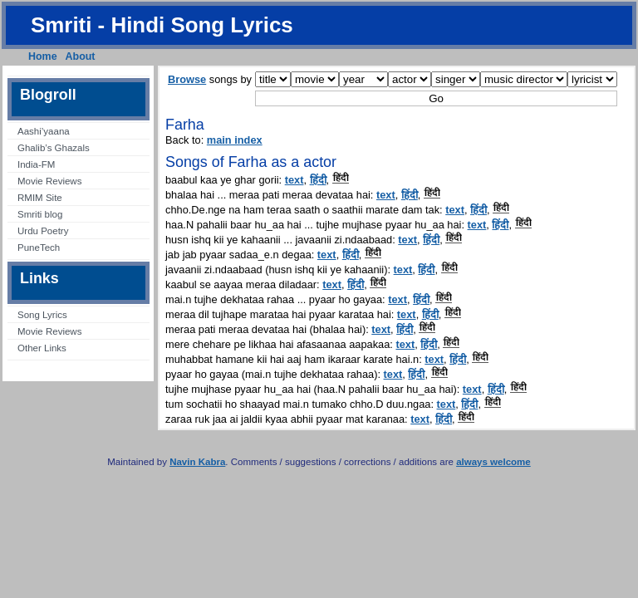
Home (42, 56)
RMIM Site (39, 198)
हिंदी (318, 180)
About (81, 56)
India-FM (36, 164)
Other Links (41, 348)
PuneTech (38, 247)
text (294, 180)
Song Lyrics (42, 315)
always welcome (493, 462)
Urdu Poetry (42, 231)
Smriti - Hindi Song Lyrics (162, 25)
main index (235, 140)
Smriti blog (39, 214)
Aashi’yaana (43, 131)
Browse (187, 79)
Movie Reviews (49, 181)
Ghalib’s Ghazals (53, 148)
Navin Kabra (197, 462)
